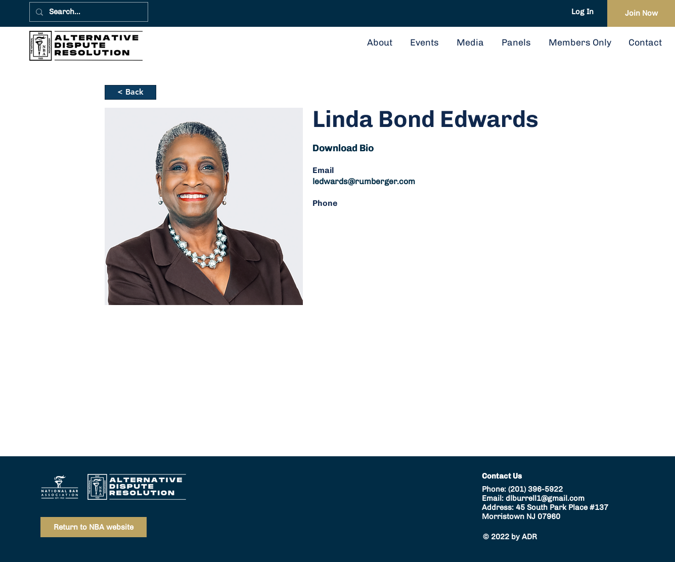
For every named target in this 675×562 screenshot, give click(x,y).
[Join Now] (641, 13)
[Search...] (87, 12)
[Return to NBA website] (93, 527)
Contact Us (502, 476)
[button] (515, 42)
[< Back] (130, 92)
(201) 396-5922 (535, 489)
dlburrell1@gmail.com (545, 498)
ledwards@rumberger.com (363, 181)
